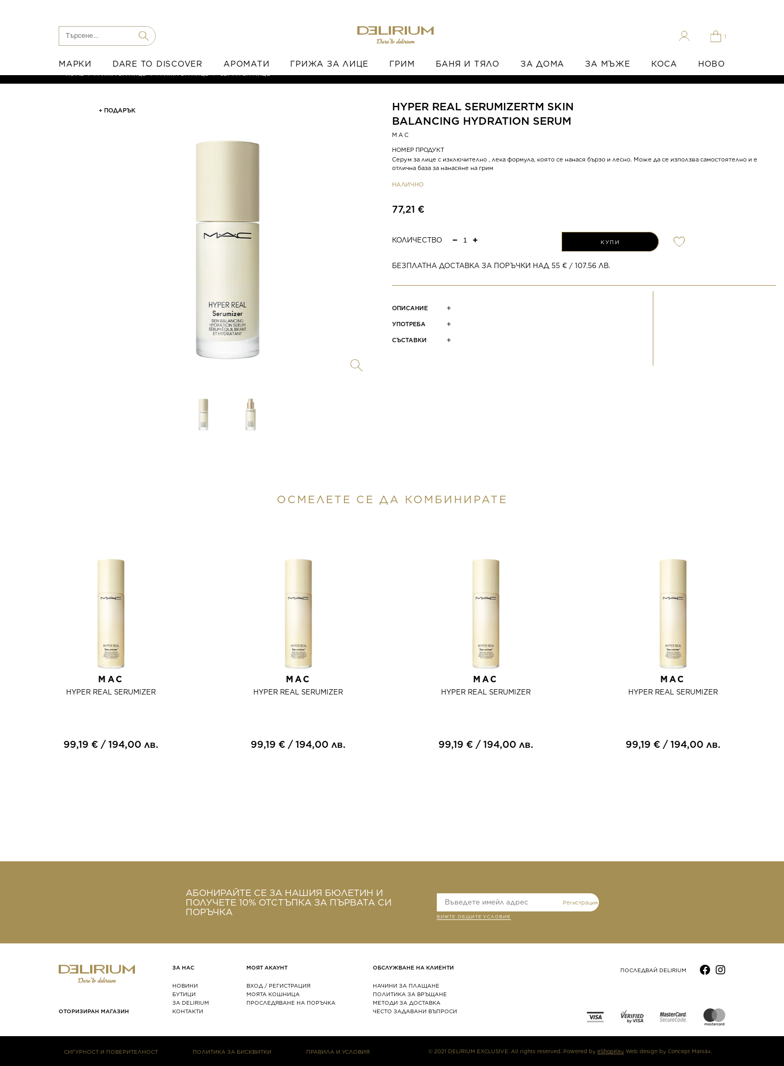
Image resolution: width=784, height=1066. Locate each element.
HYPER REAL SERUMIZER (111, 692)
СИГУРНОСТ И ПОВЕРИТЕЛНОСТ (111, 1051)
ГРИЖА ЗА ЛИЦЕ (329, 64)
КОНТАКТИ (187, 1011)
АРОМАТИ (246, 64)
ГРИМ (401, 64)
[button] (475, 239)
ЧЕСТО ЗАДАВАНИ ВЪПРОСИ (415, 1011)
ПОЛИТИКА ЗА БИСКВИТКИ (232, 1051)
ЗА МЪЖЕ (607, 64)
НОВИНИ (185, 985)
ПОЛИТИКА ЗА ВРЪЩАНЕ (410, 994)
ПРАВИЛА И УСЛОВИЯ (338, 1051)
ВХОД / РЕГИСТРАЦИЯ (278, 985)
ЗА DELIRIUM (190, 1002)
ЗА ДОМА (542, 64)
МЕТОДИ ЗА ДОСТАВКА (407, 1002)
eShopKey (610, 1051)
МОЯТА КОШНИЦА (273, 994)
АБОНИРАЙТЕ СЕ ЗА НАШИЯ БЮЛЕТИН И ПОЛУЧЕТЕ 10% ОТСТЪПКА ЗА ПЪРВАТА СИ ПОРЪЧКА (288, 902)
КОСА (664, 64)
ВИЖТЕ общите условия (474, 917)
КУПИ (610, 242)
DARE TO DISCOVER (158, 64)
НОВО (711, 64)
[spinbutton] (465, 240)
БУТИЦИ (184, 994)
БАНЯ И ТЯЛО (468, 64)
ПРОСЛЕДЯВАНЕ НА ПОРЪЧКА (290, 1002)
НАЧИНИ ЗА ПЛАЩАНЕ (406, 985)
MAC (401, 135)
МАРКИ (75, 64)
